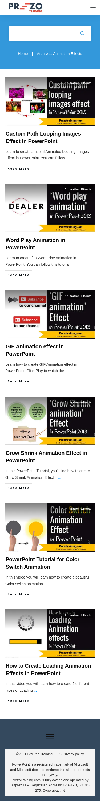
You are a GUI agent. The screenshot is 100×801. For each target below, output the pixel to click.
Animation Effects (78, 83)
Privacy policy (73, 754)
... (67, 158)
